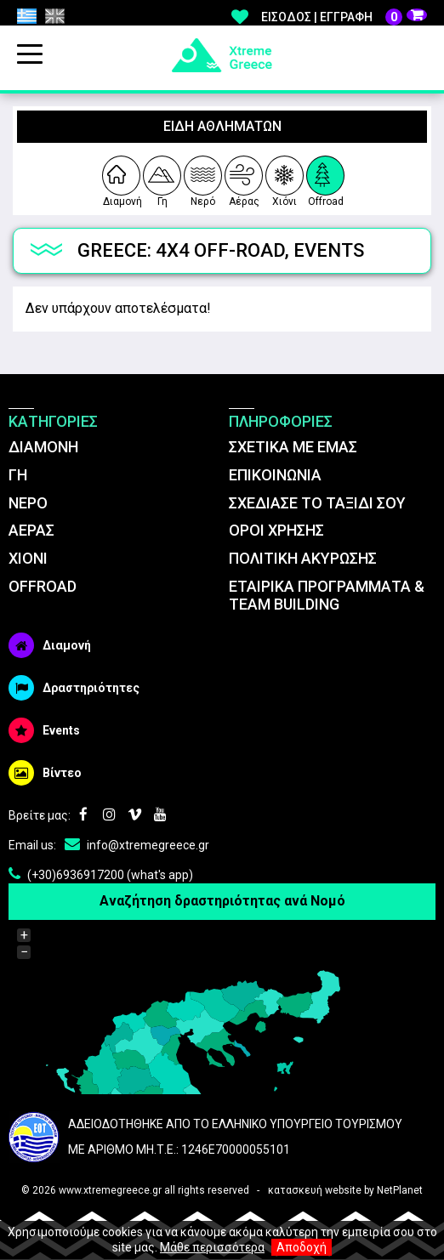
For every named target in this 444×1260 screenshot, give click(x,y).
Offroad (326, 179)
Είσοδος (286, 17)
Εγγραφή (346, 17)
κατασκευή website (314, 1190)
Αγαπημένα (240, 17)
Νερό (203, 179)
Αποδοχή (301, 1247)
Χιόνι (284, 179)
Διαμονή (121, 179)
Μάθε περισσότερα (212, 1247)
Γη (161, 179)
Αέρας (244, 179)
